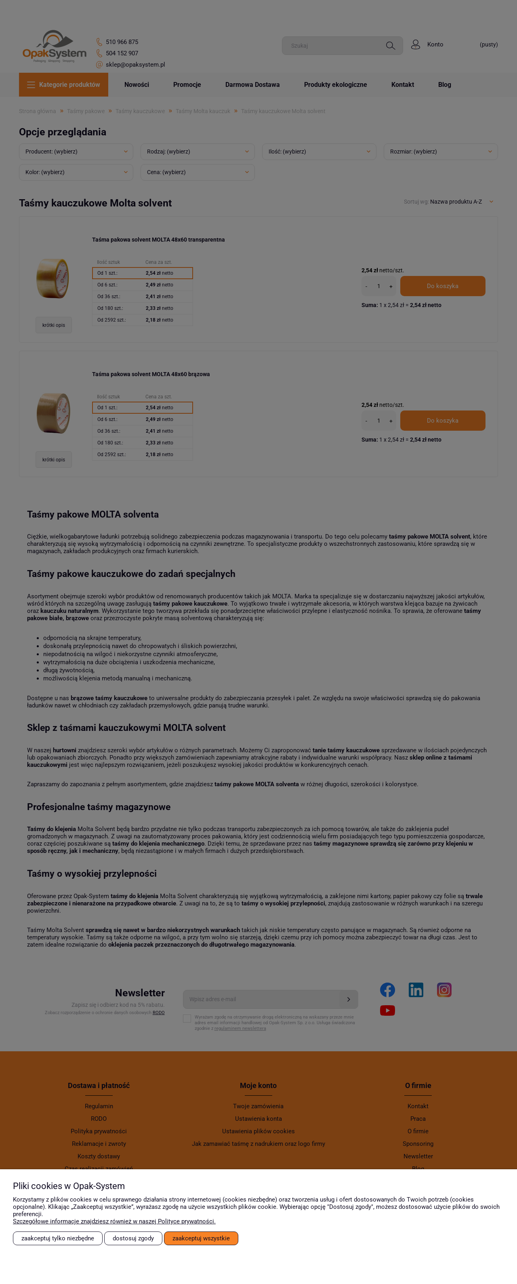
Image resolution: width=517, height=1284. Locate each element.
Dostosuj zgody (133, 1238)
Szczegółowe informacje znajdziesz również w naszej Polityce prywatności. (114, 1221)
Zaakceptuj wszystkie (201, 1238)
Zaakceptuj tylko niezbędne (57, 1238)
